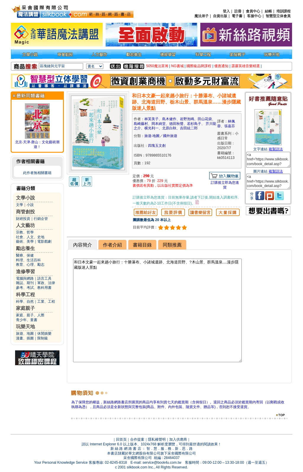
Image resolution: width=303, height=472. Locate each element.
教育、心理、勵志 (30, 264)
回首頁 (121, 439)
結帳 (268, 11)
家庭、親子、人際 (30, 315)
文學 (19, 205)
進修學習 (25, 271)
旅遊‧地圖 (151, 136)
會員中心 (253, 11)
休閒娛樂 (44, 333)
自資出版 (220, 16)
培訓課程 (283, 11)
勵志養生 (25, 248)
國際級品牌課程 (198, 66)
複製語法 (276, 149)
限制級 (42, 338)
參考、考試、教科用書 (33, 288)
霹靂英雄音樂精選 (245, 66)
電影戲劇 (44, 241)
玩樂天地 (25, 326)
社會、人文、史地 (30, 237)
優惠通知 (221, 66)
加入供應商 (178, 439)
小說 (30, 205)
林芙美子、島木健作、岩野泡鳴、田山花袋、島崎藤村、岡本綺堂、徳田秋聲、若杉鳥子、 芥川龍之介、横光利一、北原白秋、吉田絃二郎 (175, 123)
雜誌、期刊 (25, 283)
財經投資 (23, 219)
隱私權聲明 (157, 439)
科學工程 (25, 294)
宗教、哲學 (25, 232)
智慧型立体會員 (278, 16)
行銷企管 (41, 219)
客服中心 (254, 16)
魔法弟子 (201, 16)
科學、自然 (25, 301)
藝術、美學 (25, 241)
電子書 (237, 16)
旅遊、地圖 (25, 333)
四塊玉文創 (157, 146)
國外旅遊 (170, 136)
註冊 (237, 11)
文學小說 (25, 197)
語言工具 (44, 278)
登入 (226, 11)
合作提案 (137, 439)
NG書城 (177, 66)
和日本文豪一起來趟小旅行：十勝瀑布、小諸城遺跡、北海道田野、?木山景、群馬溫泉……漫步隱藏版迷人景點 (157, 310)
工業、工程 (46, 301)
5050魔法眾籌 (157, 66)
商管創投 (25, 211)
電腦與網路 (25, 278)
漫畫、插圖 (25, 338)
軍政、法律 (46, 283)
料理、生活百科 (28, 260)
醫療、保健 (25, 255)
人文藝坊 (25, 225)
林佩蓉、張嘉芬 (226, 123)
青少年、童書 (26, 320)
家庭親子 (25, 308)
